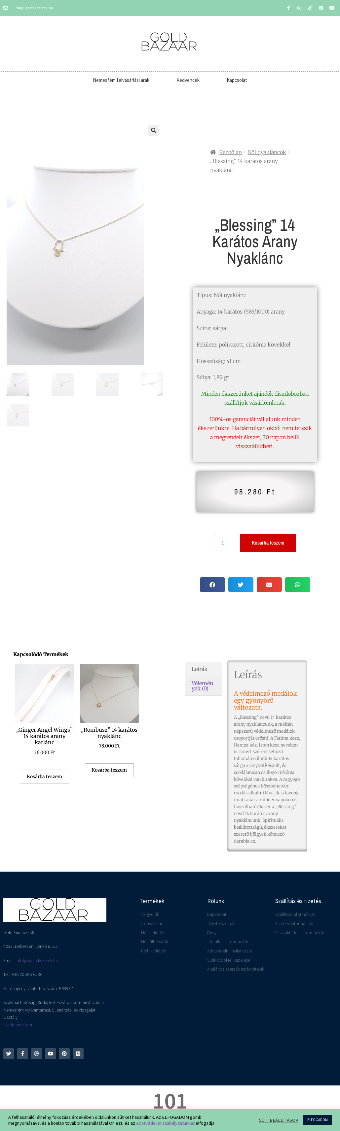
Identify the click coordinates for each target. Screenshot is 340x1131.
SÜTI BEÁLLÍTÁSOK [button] (278, 1120)
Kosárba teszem (268, 542)
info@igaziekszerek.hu (37, 960)
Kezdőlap (230, 152)
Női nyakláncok (266, 152)
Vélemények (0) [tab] (202, 686)
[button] (153, 130)
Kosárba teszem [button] (44, 777)
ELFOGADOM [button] (317, 1119)
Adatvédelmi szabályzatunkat (165, 1123)
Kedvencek (188, 80)
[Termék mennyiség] (225, 543)
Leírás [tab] (199, 669)
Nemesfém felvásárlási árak (121, 80)
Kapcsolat (237, 80)
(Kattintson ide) (17, 1025)
